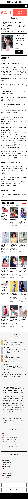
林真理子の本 (6, 435)
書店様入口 (22, 11)
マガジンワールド (14, 2)
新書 (4, 433)
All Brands (5, 6)
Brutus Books (6, 460)
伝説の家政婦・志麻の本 (9, 439)
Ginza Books (6, 466)
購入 (19, 52)
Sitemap (13, 485)
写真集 (22, 45)
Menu (23, 6)
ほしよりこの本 (12, 437)
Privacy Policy (13, 489)
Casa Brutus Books (8, 462)
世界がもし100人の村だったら (11, 442)
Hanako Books (7, 468)
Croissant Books (7, 464)
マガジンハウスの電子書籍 (10, 446)
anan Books (6, 458)
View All (24, 203)
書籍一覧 (22, 13)
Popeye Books (7, 473)
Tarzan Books (6, 477)
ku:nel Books (6, 471)
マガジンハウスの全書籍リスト (11, 444)
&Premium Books (7, 475)
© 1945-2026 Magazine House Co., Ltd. (14, 496)
